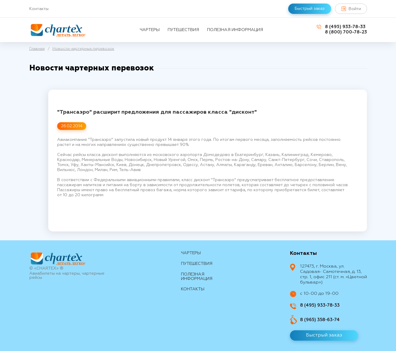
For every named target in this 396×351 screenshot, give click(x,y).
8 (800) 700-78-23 (346, 32)
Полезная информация (235, 30)
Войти (351, 9)
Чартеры (150, 30)
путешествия (183, 30)
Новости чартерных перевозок (83, 49)
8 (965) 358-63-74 (320, 320)
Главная (37, 49)
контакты (192, 289)
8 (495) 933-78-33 (345, 27)
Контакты (39, 9)
